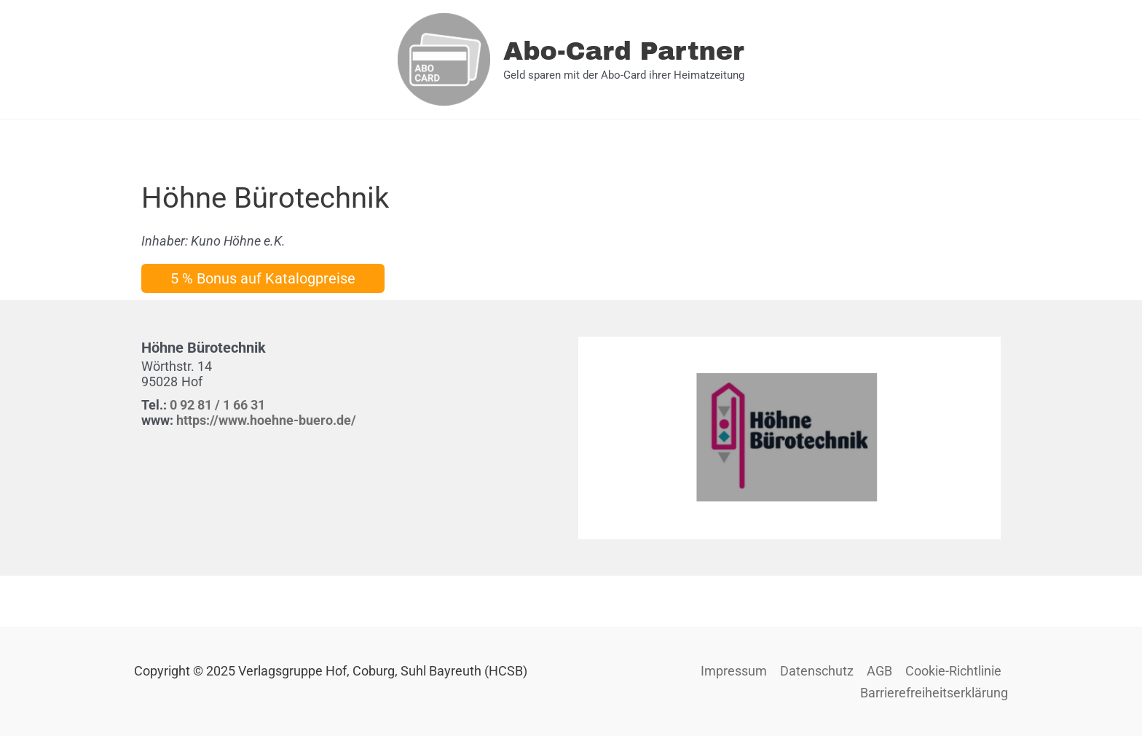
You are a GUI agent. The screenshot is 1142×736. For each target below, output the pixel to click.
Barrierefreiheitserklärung (934, 692)
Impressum (734, 670)
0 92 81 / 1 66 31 (217, 404)
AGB (879, 670)
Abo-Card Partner (623, 51)
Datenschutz (817, 670)
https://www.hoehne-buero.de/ (266, 420)
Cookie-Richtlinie (953, 670)
